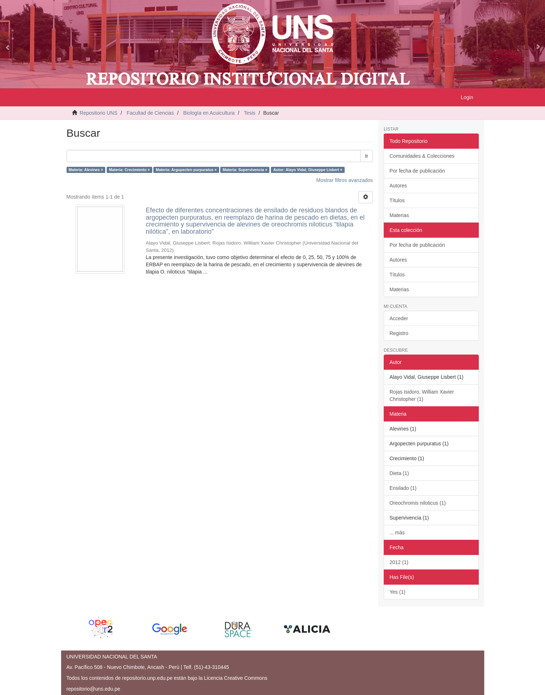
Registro (398, 333)
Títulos (397, 200)
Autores (398, 185)
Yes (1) (397, 592)
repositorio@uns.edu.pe (93, 689)
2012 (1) (398, 562)
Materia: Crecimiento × (129, 170)
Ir (366, 156)
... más (397, 532)
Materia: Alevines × (86, 170)
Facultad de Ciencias (150, 113)
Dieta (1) (399, 473)
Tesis (249, 113)
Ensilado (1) (403, 488)
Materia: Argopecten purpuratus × (186, 170)
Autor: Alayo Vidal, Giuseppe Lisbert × (307, 170)
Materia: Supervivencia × (245, 170)
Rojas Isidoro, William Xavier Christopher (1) (421, 395)
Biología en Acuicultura (208, 113)
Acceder (398, 318)
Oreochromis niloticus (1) (417, 503)
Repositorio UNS (98, 113)
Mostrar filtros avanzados (344, 180)
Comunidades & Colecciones (422, 156)
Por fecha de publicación (417, 171)
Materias (399, 215)
